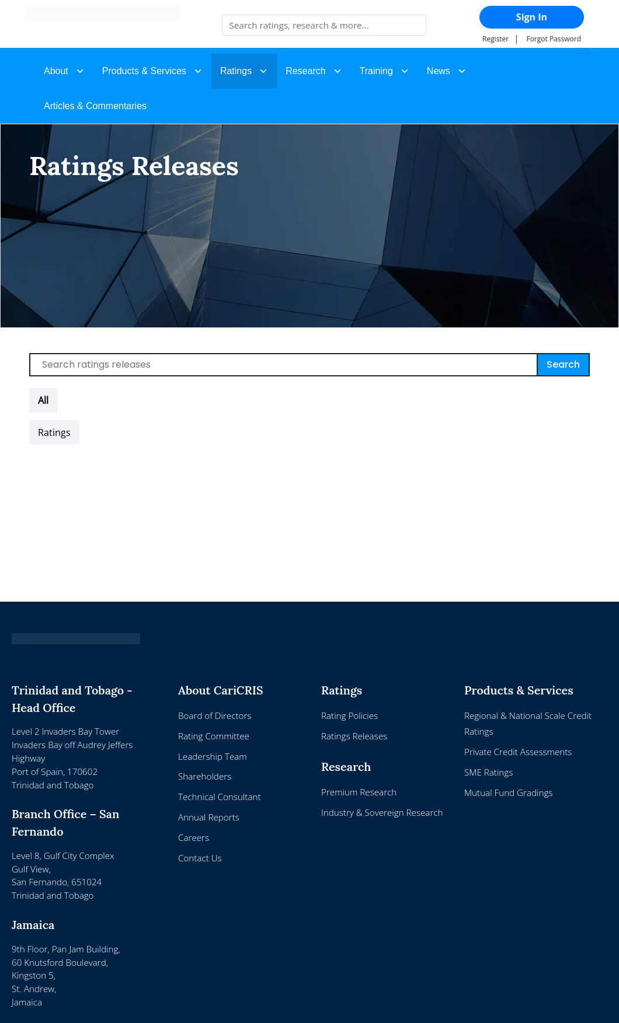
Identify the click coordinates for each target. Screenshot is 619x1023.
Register (495, 39)
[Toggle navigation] (582, 51)
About (56, 71)
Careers (193, 837)
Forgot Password (553, 39)
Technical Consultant (219, 796)
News (438, 71)
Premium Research (359, 792)
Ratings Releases (354, 736)
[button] (54, 432)
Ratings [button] (236, 71)
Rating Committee (213, 736)
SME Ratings (488, 772)
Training (376, 71)
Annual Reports (208, 817)
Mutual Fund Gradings (508, 792)
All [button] (43, 400)
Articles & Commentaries (95, 106)
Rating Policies (349, 715)
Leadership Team (212, 756)
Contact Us (200, 858)
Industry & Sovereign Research (382, 812)
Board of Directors (214, 715)
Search (563, 364)
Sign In (531, 17)
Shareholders (204, 776)
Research (305, 71)
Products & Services (144, 71)
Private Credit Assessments (518, 751)
